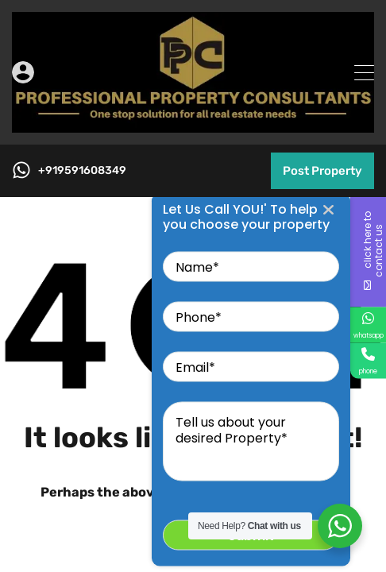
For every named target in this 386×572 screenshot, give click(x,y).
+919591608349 (82, 170)
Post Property (322, 171)
